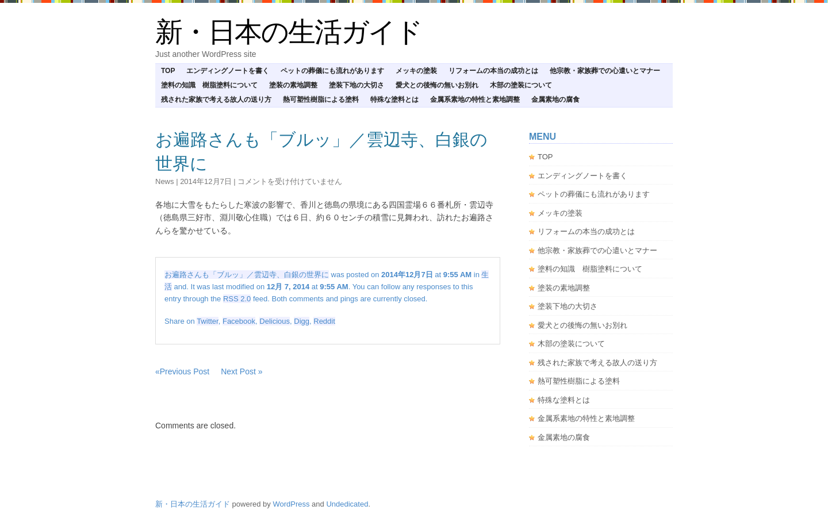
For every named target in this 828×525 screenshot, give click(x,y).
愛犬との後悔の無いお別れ (437, 85)
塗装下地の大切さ (356, 85)
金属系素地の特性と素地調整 (475, 99)
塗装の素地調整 (293, 85)
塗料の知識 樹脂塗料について (209, 85)
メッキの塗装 (416, 71)
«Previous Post (182, 371)
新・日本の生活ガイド (288, 32)
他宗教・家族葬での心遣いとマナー (605, 71)
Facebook (239, 321)
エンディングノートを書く (227, 71)
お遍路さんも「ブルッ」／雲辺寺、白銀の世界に (246, 274)
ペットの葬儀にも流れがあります (332, 71)
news (164, 181)
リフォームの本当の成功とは (493, 71)
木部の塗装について (521, 85)
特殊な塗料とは (394, 99)
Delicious (274, 321)
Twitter (207, 321)
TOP (168, 71)
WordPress (291, 504)
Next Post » (241, 371)
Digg (301, 321)
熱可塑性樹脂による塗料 (321, 99)
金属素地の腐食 (555, 99)
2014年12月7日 (206, 181)
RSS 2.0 (237, 298)
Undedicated (347, 504)
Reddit (324, 321)
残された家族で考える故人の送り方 (216, 99)
